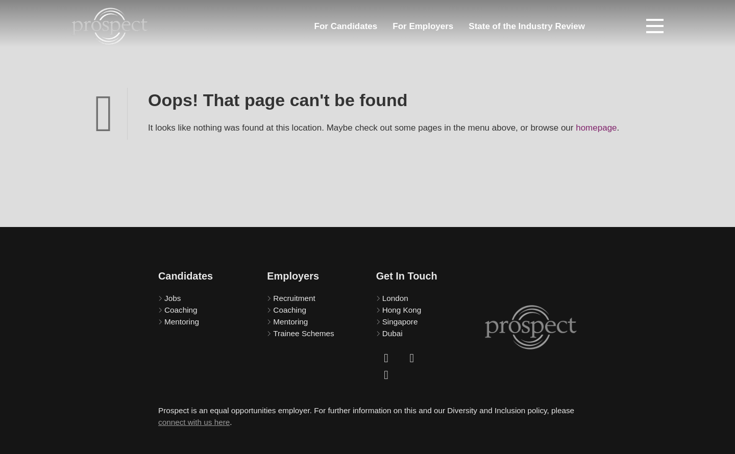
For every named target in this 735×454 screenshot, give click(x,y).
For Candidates (346, 26)
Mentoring (181, 321)
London (395, 298)
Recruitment (294, 298)
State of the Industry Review (527, 26)
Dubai (392, 333)
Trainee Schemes (303, 333)
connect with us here (194, 422)
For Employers (423, 26)
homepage (596, 128)
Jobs (172, 298)
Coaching (181, 310)
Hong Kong (402, 310)
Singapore (400, 321)
